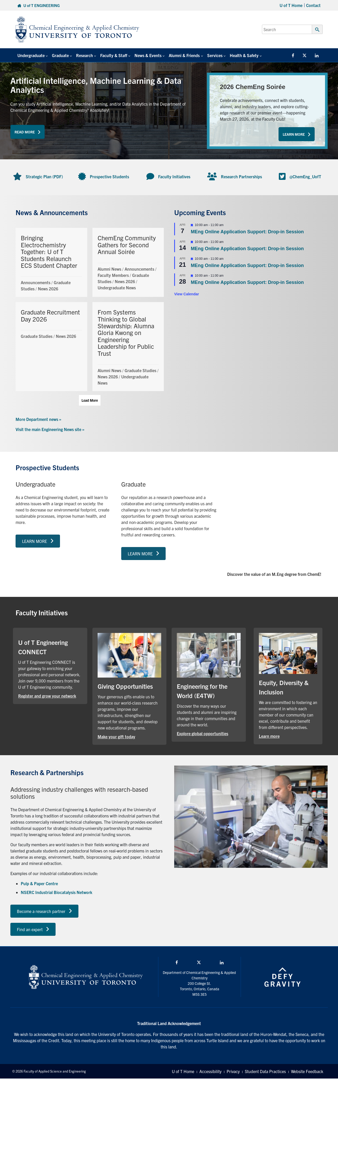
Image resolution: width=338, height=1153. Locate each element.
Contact (313, 5)
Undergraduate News (117, 287)
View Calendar (186, 294)
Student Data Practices (265, 1071)
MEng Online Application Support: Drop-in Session (247, 231)
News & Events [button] (147, 55)
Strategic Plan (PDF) (44, 176)
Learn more (269, 736)
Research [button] (84, 55)
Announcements (35, 282)
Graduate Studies (36, 336)
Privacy (233, 1071)
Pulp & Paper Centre (39, 883)
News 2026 (48, 288)
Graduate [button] (60, 55)
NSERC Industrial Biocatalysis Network (56, 892)
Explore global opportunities (202, 733)
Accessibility (210, 1071)
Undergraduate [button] (31, 55)
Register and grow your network (47, 695)
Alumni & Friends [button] (184, 55)
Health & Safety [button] (244, 55)
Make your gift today (116, 736)
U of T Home (291, 5)
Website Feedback (307, 1071)
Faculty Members (113, 275)
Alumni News (109, 268)
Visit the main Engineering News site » (50, 429)
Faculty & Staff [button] (113, 55)
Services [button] (214, 55)
